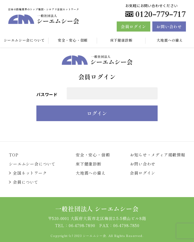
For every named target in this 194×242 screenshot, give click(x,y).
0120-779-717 (160, 14)
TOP (13, 155)
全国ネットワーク (30, 173)
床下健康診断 (121, 40)
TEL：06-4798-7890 (75, 225)
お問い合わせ (169, 26)
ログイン (97, 113)
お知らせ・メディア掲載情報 (157, 155)
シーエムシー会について (32, 164)
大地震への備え (170, 40)
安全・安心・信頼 (73, 40)
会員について (25, 182)
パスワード (47, 94)
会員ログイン (133, 26)
